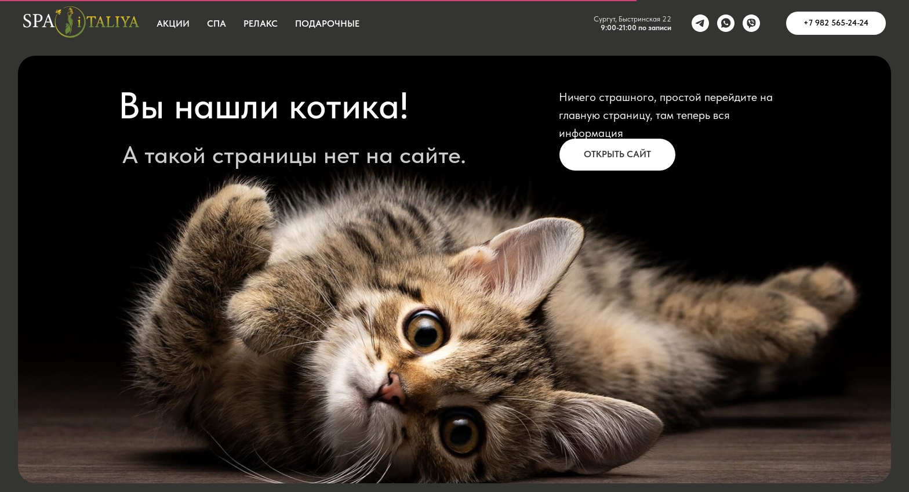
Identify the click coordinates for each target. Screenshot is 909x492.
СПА (216, 23)
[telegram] (700, 23)
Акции (173, 23)
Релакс (260, 23)
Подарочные (327, 23)
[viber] (751, 23)
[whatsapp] (726, 23)
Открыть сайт (617, 154)
